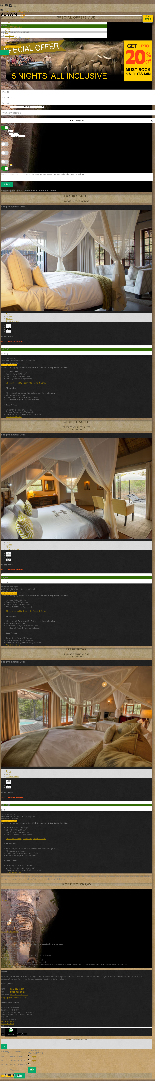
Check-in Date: (8, 116)
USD (8, 327)
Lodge (17, 42)
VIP (6, 33)
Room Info (27, 384)
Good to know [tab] (12, 322)
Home (7, 22)
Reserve (31, 42)
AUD (8, 331)
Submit (7, 185)
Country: (5, 106)
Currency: (5, 136)
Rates (7, 29)
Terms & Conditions (10, 933)
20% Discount (76, 60)
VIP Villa (23, 42)
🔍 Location (24, 38)
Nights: (4, 131)
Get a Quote (22, 1035)
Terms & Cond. (39, 384)
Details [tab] (9, 318)
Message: (5, 172)
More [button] (7, 40)
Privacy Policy (7, 1023)
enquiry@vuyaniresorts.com (14, 999)
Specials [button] (8, 24)
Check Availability (9, 367)
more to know (77, 886)
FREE (32, 1058)
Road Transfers (12, 38)
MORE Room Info (14, 418)
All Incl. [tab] (9, 320)
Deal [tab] (8, 315)
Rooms (4, 901)
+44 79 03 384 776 (19, 996)
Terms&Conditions (44, 42)
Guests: (4, 133)
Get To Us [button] (9, 35)
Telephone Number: (10, 109)
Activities (9, 42)
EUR (8, 333)
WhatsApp (11, 1033)
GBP (8, 329)
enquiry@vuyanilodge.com (14, 11)
